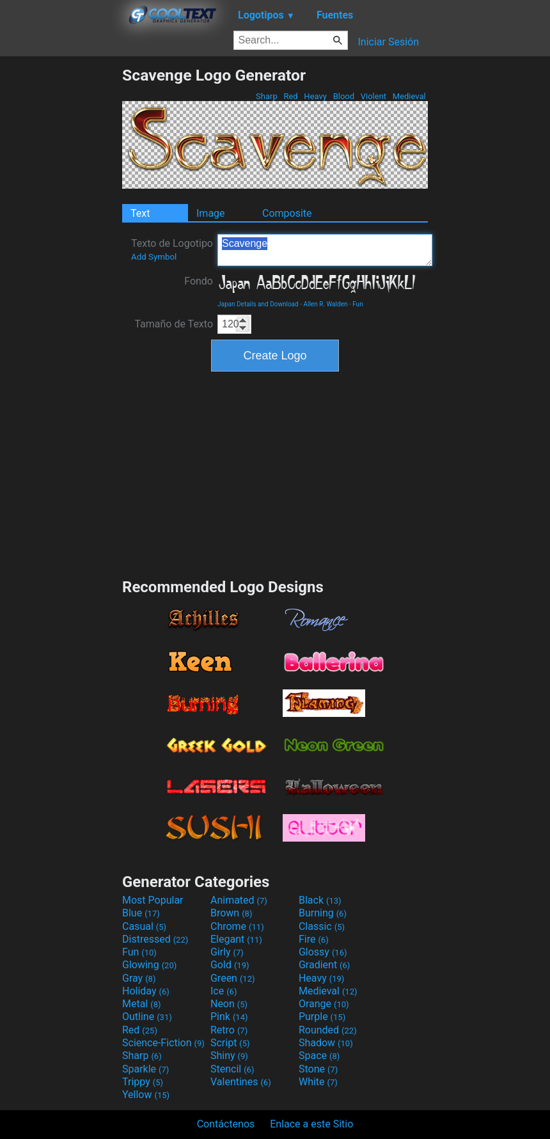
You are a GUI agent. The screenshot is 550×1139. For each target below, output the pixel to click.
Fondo (198, 281)
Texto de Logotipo (172, 249)
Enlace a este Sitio (311, 1124)
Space (319, 1055)
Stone (318, 1069)
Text (140, 213)
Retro (229, 1030)
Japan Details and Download (258, 304)
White (318, 1082)
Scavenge (324, 250)
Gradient (324, 965)
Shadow (326, 1043)
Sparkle (145, 1069)
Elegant (236, 939)
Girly (227, 952)
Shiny (229, 1055)
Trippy (142, 1082)
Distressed (155, 939)
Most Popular (153, 900)
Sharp (266, 96)
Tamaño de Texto (173, 324)
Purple (322, 1016)
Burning (323, 913)
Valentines (240, 1082)
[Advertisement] (61, 258)
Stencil (232, 1069)
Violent (374, 96)
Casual (144, 926)
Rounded (328, 1030)
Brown (231, 913)
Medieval (409, 96)
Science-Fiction (163, 1043)
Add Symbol (154, 257)
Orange (324, 1004)
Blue (141, 913)
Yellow (145, 1094)
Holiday (145, 991)
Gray (138, 978)
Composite (287, 213)
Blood (343, 96)
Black (320, 900)
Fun (357, 304)
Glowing (149, 965)
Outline (147, 1016)
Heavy (315, 96)
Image (210, 213)
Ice (223, 991)
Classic (322, 926)
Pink (229, 1016)
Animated (238, 900)
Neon (229, 1004)
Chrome (237, 926)
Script (230, 1043)
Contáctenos (226, 1124)
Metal (141, 1004)
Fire (314, 939)
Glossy (323, 952)
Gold (229, 965)
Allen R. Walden (325, 304)
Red (290, 96)
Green (232, 978)
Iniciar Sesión (388, 42)
